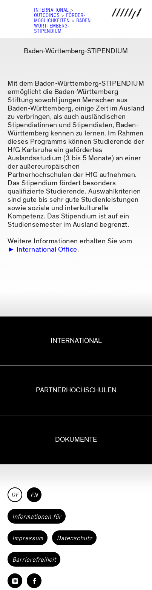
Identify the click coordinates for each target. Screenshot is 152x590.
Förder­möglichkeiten (60, 18)
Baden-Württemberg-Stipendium (63, 25)
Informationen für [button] (36, 516)
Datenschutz (74, 538)
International (51, 10)
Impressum (27, 538)
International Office (47, 249)
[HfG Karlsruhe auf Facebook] (34, 580)
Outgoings (47, 15)
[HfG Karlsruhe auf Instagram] (15, 580)
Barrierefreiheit (34, 559)
